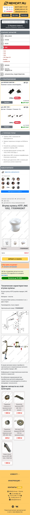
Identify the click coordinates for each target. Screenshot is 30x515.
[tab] (15, 36)
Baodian (5, 59)
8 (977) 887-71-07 (16, 495)
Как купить (6, 15)
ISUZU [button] (6, 43)
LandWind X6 (6, 61)
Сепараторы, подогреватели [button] (15, 74)
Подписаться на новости (15, 191)
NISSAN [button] (7, 65)
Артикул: (4, 248)
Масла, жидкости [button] (8, 69)
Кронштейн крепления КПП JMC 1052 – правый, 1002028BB (19, 408)
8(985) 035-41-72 (21, 9)
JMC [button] (6, 47)
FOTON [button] (7, 40)
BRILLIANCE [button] (8, 36)
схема (19, 487)
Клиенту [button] (15, 474)
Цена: (3, 253)
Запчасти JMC (21, 199)
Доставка (15, 15)
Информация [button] (15, 481)
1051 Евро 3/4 (7, 57)
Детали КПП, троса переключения (14, 203)
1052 (4, 55)
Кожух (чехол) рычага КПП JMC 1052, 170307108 (7, 456)
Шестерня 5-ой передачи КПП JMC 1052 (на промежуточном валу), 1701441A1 (19, 433)
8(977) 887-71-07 (21, 7)
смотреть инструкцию (10, 267)
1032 (4, 51)
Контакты (24, 15)
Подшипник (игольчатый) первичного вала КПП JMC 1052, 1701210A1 (7, 433)
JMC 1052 (6, 201)
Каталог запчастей (8, 199)
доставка (4, 275)
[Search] (13, 21)
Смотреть (6, 102)
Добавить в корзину (15, 259)
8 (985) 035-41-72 (16, 497)
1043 (4, 53)
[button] (27, 225)
